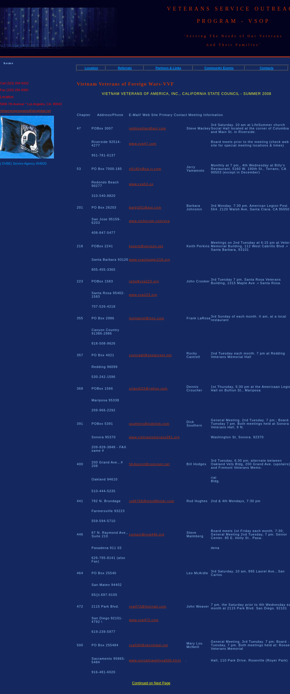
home (8, 63)
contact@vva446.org (146, 534)
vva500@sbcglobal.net (148, 645)
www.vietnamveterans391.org (154, 437)
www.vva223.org (143, 294)
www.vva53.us (141, 184)
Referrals (125, 68)
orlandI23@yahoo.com (148, 388)
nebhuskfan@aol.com (147, 128)
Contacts (267, 68)
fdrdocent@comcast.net (149, 464)
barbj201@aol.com (145, 207)
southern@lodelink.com (149, 423)
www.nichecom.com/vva (149, 221)
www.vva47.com (142, 143)
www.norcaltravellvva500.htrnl (155, 660)
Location (91, 68)
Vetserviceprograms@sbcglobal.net (25, 110)
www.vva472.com (143, 620)
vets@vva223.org (144, 281)
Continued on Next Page (151, 683)
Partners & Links (168, 68)
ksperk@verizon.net (146, 246)
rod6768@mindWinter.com (151, 501)
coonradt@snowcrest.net (150, 355)
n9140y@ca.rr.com (145, 168)
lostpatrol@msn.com (146, 318)
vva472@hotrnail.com (147, 606)
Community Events (219, 68)
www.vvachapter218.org (149, 259)
